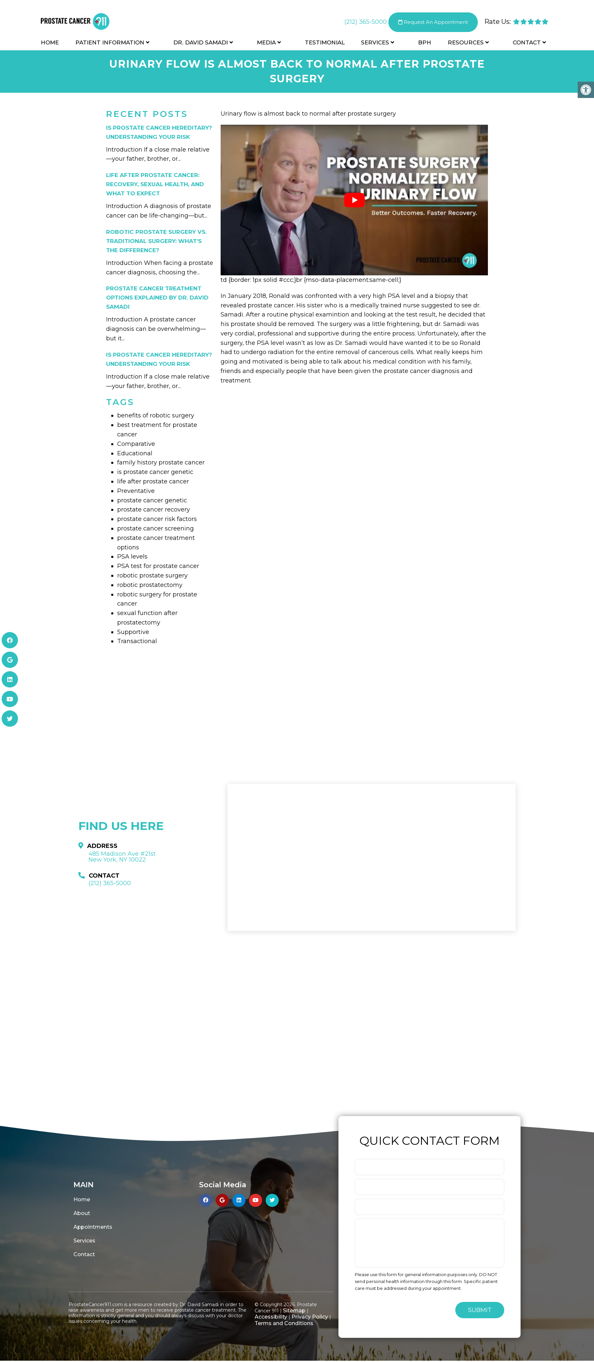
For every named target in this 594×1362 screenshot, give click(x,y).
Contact (527, 43)
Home (50, 43)
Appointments (92, 1227)
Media (266, 43)
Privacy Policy (309, 1317)
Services (375, 43)
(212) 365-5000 (365, 22)
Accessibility (271, 1317)
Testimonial (325, 43)
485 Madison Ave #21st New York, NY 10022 (122, 857)
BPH (424, 43)
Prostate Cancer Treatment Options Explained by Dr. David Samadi (157, 297)
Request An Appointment (433, 23)
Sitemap (294, 1310)
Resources (466, 43)
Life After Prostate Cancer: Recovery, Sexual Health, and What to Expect (155, 184)
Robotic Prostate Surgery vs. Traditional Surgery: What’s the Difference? (156, 241)
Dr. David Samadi (200, 43)
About (81, 1213)
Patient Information (109, 43)
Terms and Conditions (284, 1323)
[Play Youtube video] (354, 200)
